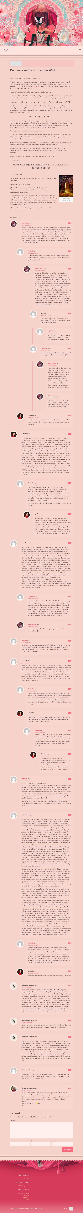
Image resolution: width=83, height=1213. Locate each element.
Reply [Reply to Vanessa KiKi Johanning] (70, 1088)
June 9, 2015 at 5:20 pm (33, 598)
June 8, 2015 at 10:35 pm (33, 417)
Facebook (26, 1195)
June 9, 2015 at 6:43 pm (33, 485)
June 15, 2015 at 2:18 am (26, 1090)
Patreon (26, 1178)
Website (54, 1141)
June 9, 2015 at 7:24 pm (33, 626)
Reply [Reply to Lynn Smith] (70, 415)
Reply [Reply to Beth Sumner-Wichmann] (70, 985)
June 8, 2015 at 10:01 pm (33, 253)
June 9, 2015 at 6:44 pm (53, 333)
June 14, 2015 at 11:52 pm (26, 1071)
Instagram (26, 1197)
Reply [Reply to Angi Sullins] (70, 251)
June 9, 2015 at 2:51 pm (26, 663)
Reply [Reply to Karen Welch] (70, 543)
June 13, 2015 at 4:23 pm (26, 1022)
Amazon (26, 1199)
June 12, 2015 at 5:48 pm (46, 756)
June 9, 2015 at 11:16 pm (40, 516)
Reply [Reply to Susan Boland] (70, 661)
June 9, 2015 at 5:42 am (46, 315)
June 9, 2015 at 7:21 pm (52, 365)
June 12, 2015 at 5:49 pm (33, 973)
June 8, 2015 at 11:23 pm (40, 270)
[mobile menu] (80, 50)
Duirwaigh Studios (23, 1193)
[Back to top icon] (71, 1209)
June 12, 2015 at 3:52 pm (26, 987)
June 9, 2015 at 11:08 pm (33, 714)
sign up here (35, 86)
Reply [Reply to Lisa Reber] (70, 640)
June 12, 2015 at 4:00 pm (40, 732)
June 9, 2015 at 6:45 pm (46, 350)
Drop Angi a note (24, 1186)
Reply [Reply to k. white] (70, 313)
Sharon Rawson (25, 223)
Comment (13, 1120)
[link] (66, 187)
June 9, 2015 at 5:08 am (26, 545)
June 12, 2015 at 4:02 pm (33, 945)
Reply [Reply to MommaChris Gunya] (70, 1070)
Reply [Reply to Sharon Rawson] (70, 223)
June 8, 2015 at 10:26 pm (26, 435)
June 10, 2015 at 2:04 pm (26, 816)
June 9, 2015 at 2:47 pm (26, 642)
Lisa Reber (24, 640)
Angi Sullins (31, 251)
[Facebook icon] (65, 1208)
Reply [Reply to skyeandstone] (70, 815)
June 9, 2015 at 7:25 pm (52, 397)
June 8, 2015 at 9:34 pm (26, 225)
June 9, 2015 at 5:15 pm (26, 780)
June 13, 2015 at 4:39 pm (26, 1038)
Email (33, 1141)
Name (12, 1141)
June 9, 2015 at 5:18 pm (33, 691)
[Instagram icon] (66, 1208)
